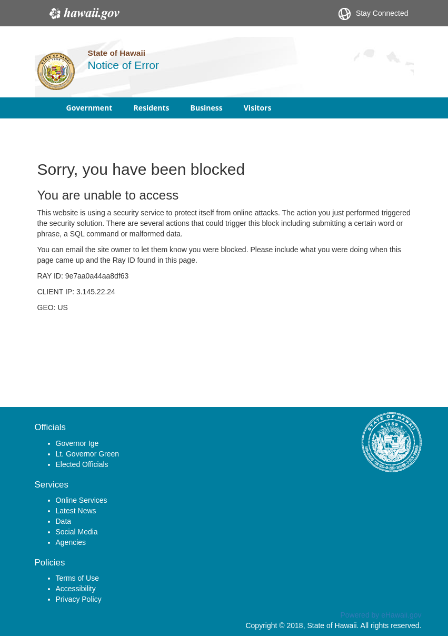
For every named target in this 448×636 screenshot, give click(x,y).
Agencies (71, 542)
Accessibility (76, 588)
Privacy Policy (79, 599)
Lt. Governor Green (88, 454)
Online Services (81, 500)
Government (89, 108)
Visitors (258, 108)
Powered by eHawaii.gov (380, 615)
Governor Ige (77, 443)
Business (207, 108)
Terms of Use (77, 578)
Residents (151, 108)
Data (64, 521)
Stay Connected (374, 14)
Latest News (76, 510)
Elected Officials (82, 464)
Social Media (77, 532)
